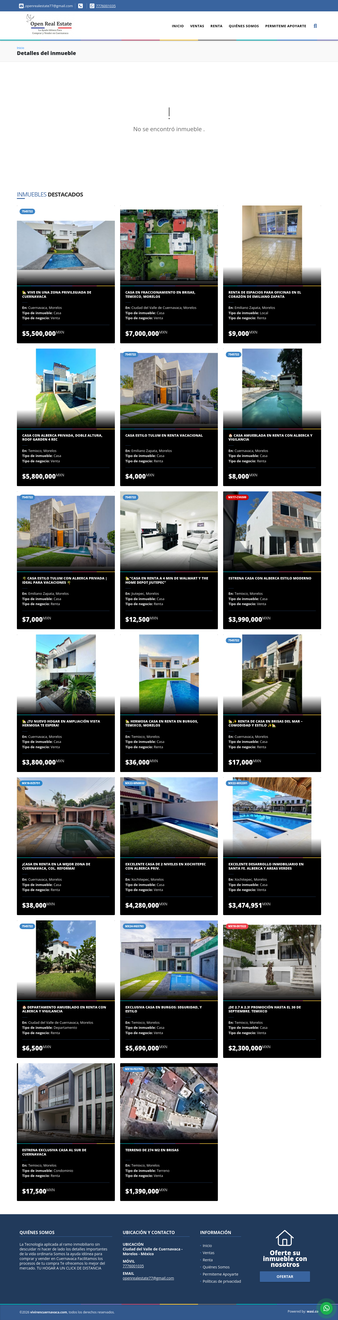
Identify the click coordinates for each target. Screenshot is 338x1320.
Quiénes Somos (244, 26)
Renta (216, 26)
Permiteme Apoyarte (285, 26)
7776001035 (106, 5)
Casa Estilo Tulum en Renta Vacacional (164, 435)
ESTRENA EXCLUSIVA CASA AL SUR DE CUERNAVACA (54, 1152)
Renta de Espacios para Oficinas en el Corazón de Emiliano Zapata (264, 294)
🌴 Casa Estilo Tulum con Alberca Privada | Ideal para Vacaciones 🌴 (64, 580)
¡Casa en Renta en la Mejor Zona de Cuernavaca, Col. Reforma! (56, 866)
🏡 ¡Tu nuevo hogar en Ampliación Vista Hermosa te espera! (61, 723)
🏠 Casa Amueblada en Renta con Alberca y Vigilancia (270, 437)
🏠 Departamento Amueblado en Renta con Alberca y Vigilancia (64, 1009)
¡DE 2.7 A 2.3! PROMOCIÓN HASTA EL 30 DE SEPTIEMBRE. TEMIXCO (264, 1009)
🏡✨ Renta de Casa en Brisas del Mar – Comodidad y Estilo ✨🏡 (265, 723)
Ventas (197, 26)
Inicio (178, 26)
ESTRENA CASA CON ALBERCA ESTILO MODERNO (269, 578)
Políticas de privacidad (222, 1281)
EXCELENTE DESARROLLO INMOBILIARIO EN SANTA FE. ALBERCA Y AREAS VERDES (265, 866)
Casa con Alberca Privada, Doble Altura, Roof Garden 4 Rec (62, 437)
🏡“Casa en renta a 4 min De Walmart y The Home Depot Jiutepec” (166, 580)
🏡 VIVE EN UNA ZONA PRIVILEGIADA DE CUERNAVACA (56, 294)
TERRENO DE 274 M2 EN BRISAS (152, 1150)
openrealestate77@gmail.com (148, 1278)
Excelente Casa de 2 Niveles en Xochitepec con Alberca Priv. (165, 866)
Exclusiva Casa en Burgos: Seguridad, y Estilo (163, 1009)
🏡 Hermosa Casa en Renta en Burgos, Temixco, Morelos (161, 723)
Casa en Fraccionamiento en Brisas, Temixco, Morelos (160, 294)
